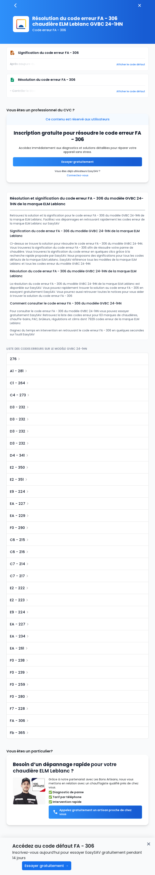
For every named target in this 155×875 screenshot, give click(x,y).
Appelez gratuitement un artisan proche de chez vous (92, 812)
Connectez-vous (77, 175)
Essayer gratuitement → (47, 865)
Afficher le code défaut (130, 64)
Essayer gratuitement (77, 162)
